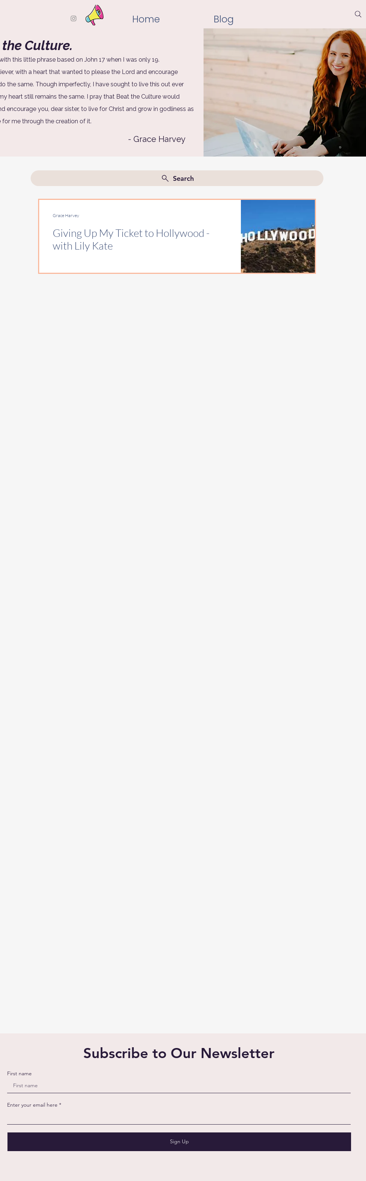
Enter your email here (32, 1104)
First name (19, 1073)
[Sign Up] (179, 1141)
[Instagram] (73, 18)
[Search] (358, 14)
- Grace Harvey (157, 139)
